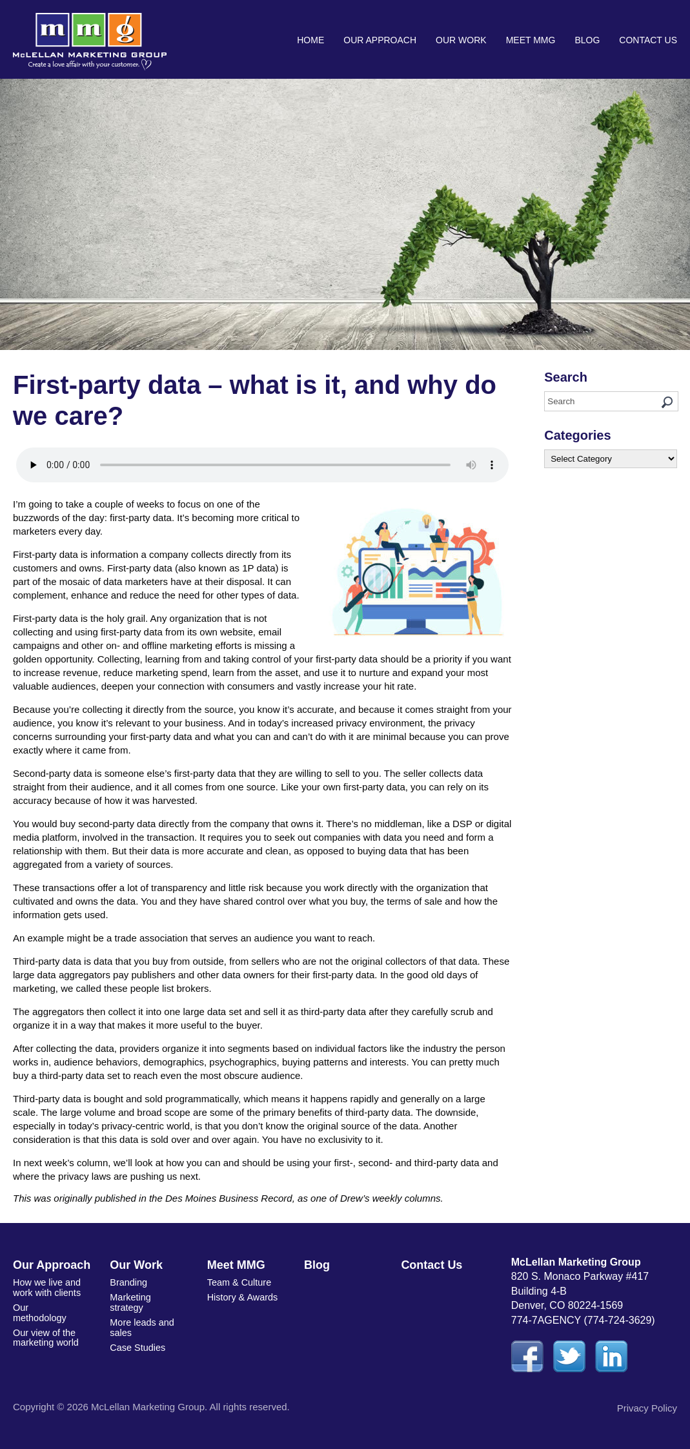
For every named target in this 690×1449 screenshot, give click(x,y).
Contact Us (648, 40)
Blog (587, 40)
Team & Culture (238, 1282)
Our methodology (47, 1305)
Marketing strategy (129, 1301)
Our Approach (379, 40)
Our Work (461, 40)
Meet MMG (531, 40)
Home (310, 40)
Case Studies (136, 1343)
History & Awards (241, 1296)
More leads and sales (141, 1324)
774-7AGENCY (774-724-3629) (583, 1320)
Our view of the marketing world (45, 1324)
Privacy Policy (647, 1408)
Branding (128, 1282)
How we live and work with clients (46, 1287)
